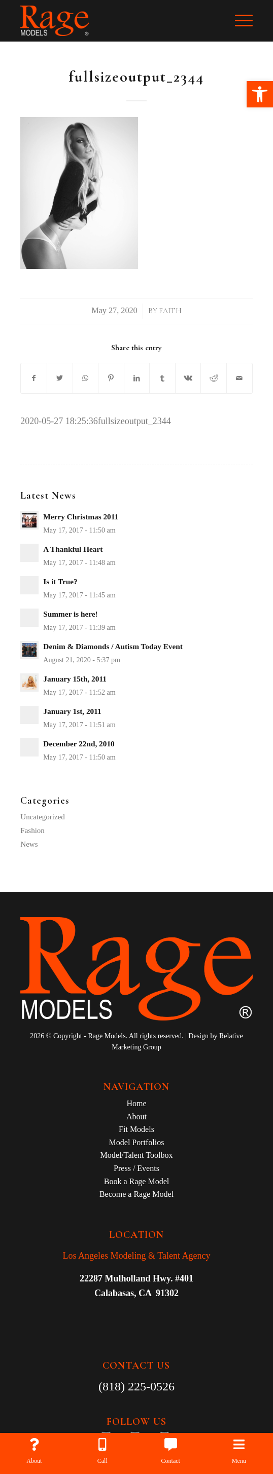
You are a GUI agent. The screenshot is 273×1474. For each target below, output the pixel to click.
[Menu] (239, 21)
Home (136, 1103)
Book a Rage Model (136, 1181)
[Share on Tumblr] (162, 378)
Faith (170, 311)
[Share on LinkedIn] (137, 378)
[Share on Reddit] (213, 378)
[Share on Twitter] (60, 378)
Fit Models (136, 1129)
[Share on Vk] (188, 378)
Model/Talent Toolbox (136, 1155)
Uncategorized (42, 817)
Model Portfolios (136, 1142)
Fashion (32, 830)
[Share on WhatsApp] (85, 378)
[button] (260, 94)
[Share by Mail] (239, 378)
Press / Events (136, 1168)
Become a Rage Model (136, 1194)
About (136, 1116)
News (29, 844)
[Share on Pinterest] (111, 378)
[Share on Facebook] (34, 378)
